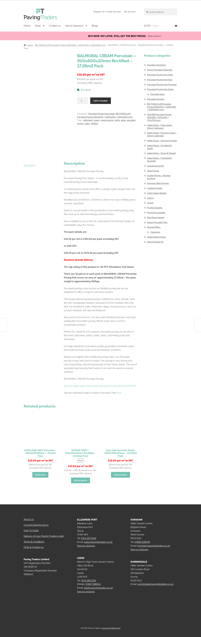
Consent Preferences (111, 624)
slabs (87, 123)
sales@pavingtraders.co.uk (98, 538)
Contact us (55, 25)
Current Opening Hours (36, 521)
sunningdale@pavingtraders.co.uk (155, 580)
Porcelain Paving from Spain (101, 114)
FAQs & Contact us (34, 543)
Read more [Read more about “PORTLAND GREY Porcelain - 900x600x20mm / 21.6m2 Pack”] (40, 471)
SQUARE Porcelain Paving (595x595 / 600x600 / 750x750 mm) (159, 117)
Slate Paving (153, 171)
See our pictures (86, 587)
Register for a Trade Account (107, 12)
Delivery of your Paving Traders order (44, 532)
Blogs (95, 25)
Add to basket (100, 100)
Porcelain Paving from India (160, 75)
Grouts (150, 203)
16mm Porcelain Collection (159, 70)
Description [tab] (30, 161)
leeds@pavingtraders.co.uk (98, 584)
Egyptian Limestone (156, 65)
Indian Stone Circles (156, 237)
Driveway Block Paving (158, 183)
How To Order (31, 526)
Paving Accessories (156, 213)
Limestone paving (155, 166)
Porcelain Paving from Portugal (161, 84)
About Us (29, 515)
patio (123, 120)
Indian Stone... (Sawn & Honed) (161, 153)
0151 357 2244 (88, 534)
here (119, 389)
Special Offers (153, 227)
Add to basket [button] (80, 476)
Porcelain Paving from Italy (159, 80)
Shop (38, 25)
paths (117, 120)
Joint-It (150, 198)
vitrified (94, 123)
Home (27, 25)
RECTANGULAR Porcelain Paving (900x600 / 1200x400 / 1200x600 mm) (70, 45)
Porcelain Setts (157, 94)
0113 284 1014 (88, 576)
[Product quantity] (82, 100)
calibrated (87, 120)
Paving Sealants (154, 208)
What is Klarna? (154, 36)
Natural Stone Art (155, 242)
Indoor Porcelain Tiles (157, 222)
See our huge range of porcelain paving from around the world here (100, 381)
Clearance (155, 232)
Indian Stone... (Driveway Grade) (162, 141)
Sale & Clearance (74, 25)
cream (96, 120)
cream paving (106, 120)
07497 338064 (93, 580)
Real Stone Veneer (155, 217)
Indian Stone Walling (156, 193)
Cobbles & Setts (154, 188)
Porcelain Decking (155, 99)
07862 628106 (142, 538)
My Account (129, 12)
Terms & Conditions (34, 537)
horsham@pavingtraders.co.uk (153, 542)
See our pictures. (86, 542)
